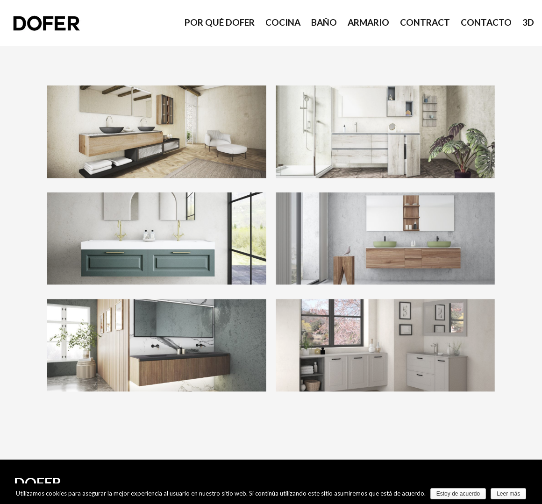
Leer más (508, 493)
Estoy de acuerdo (458, 493)
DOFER (37, 482)
